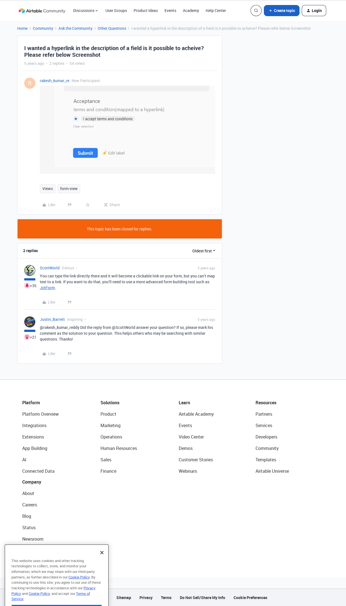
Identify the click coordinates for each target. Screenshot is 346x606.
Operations (111, 437)
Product (108, 414)
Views (47, 188)
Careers (29, 505)
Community (43, 28)
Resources (266, 403)
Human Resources (118, 448)
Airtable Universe (272, 471)
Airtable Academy (196, 414)
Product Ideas (146, 10)
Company (31, 482)
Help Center (216, 10)
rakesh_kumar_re (54, 80)
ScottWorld (50, 267)
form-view (69, 188)
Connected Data (38, 471)
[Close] (102, 562)
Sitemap (123, 597)
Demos (186, 448)
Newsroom (32, 539)
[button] (282, 10)
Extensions (33, 437)
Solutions (109, 403)
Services (264, 425)
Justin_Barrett (52, 319)
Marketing (110, 425)
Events (170, 10)
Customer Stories (196, 460)
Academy (191, 10)
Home (22, 28)
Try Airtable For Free (42, 550)
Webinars (188, 471)
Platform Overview (40, 414)
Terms (166, 597)
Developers (266, 437)
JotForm (47, 287)
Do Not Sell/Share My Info (202, 597)
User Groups (116, 10)
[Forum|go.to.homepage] (42, 10)
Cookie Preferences (250, 597)
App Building (34, 448)
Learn (184, 403)
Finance (108, 471)
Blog (26, 516)
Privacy (146, 597)
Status (29, 527)
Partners (264, 414)
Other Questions (112, 28)
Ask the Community (75, 28)
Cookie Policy (79, 586)
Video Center (191, 437)
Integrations (34, 425)
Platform (31, 403)
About (28, 493)
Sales (105, 460)
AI (24, 460)
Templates (266, 460)
